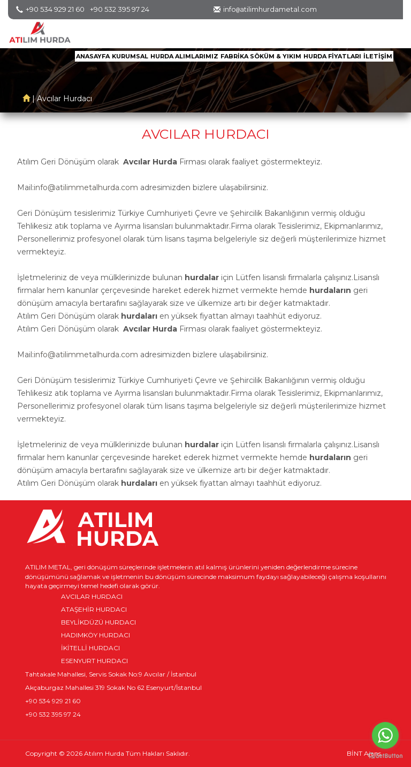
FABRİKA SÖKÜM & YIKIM (260, 56)
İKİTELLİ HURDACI (90, 648)
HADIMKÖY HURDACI (95, 635)
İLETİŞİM (377, 56)
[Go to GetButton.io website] (385, 756)
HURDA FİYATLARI (332, 56)
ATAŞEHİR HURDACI (94, 609)
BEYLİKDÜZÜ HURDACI (98, 622)
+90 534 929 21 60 (55, 9)
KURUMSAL (130, 56)
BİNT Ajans (364, 753)
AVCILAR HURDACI (92, 596)
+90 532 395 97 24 (119, 9)
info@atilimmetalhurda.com (86, 187)
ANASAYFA (93, 56)
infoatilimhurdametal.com (270, 9)
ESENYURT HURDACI (94, 661)
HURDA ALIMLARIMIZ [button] (184, 56)
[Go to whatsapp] (385, 735)
